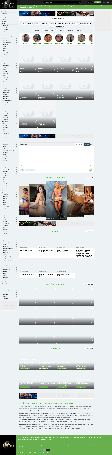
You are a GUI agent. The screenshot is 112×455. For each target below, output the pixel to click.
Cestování (51, 23)
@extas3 (41, 453)
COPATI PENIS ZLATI (26, 250)
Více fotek (90, 177)
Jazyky (50, 26)
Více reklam (89, 231)
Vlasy (29, 23)
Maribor (82, 70)
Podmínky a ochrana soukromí (35, 450)
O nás (49, 439)
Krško (25, 70)
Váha (59, 23)
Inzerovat (38, 8)
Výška (66, 23)
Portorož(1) (4, 21)
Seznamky (28, 6)
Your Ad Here (9, 305)
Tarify (36, 23)
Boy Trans (58, 6)
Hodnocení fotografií (68, 6)
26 (23, 96)
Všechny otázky (79, 144)
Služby (73, 23)
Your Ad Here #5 (75, 223)
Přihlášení (97, 2)
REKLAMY (86, 6)
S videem (60, 30)
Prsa (43, 23)
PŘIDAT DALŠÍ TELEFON (27, 8)
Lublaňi (68, 415)
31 (24, 123)
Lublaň (44, 70)
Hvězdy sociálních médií (39, 6)
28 (79, 96)
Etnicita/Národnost (84, 23)
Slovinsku (34, 406)
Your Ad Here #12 (47, 395)
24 (41, 68)
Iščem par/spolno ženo (27, 274)
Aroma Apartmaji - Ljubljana (63, 275)
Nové (52, 30)
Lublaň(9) (4, 17)
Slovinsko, (22, 70)
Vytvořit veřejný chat (30, 170)
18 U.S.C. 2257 (21, 450)
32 (23, 68)
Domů (21, 6)
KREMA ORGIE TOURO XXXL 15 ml (46, 251)
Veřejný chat (99, 6)
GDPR (26, 450)
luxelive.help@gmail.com (50, 452)
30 (60, 68)
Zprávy (92, 6)
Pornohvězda (69, 30)
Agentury (50, 6)
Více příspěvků (88, 284)
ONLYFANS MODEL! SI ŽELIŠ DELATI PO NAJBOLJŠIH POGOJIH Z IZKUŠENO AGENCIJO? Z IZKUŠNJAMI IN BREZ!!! (84, 253)
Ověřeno (46, 30)
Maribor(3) (4, 19)
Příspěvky (78, 6)
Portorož (63, 70)
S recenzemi (37, 30)
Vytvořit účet (105, 2)
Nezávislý (78, 30)
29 (41, 96)
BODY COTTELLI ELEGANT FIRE (62, 251)
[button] (21, 200)
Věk (23, 23)
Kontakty (43, 439)
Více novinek (89, 348)
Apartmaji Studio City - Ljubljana (46, 275)
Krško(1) (4, 15)
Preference (59, 26)
